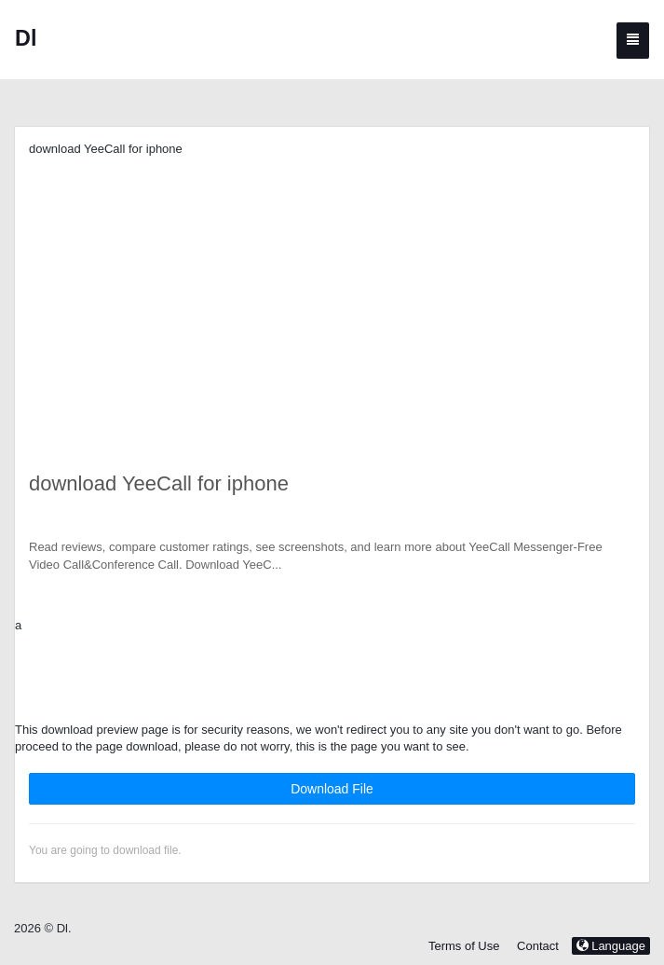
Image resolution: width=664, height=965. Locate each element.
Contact (538, 946)
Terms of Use (464, 946)
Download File (332, 788)
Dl (25, 38)
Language (610, 946)
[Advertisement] (332, 289)
